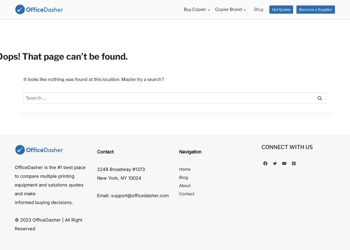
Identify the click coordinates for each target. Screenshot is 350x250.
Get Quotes (281, 9)
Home (185, 169)
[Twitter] (275, 163)
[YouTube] (284, 163)
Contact (186, 193)
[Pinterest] (294, 163)
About (185, 185)
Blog (259, 9)
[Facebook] (265, 163)
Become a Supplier (315, 9)
